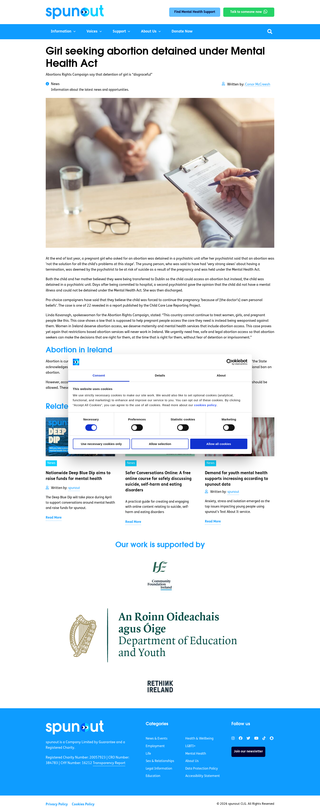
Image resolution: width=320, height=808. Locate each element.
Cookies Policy (83, 804)
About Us (149, 32)
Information (61, 32)
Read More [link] (54, 517)
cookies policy (205, 405)
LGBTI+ (190, 746)
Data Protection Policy (201, 768)
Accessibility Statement (202, 776)
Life (148, 753)
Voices (92, 32)
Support (119, 32)
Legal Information (159, 768)
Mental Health (195, 753)
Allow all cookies (218, 444)
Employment (155, 746)
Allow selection (160, 444)
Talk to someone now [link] (246, 12)
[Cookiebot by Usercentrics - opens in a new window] (229, 362)
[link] (75, 727)
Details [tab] (160, 375)
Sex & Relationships (160, 761)
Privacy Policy (57, 804)
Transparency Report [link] (109, 763)
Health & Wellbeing (199, 738)
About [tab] (221, 375)
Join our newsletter (248, 751)
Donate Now (182, 32)
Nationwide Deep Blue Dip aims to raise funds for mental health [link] (78, 476)
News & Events (156, 738)
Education (153, 776)
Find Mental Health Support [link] (194, 12)
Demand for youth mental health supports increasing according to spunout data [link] (236, 479)
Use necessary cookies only (101, 444)
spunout (74, 488)
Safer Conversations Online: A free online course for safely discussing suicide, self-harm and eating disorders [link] (158, 481)
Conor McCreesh (257, 84)
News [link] (51, 463)
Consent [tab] (99, 375)
